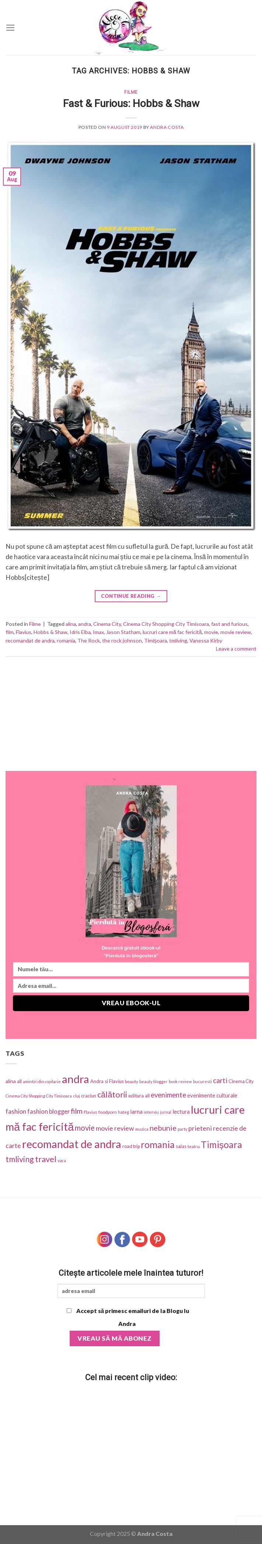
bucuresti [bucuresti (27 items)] (202, 1081)
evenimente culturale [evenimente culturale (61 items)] (212, 1095)
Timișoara (155, 640)
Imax (98, 632)
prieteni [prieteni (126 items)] (200, 1128)
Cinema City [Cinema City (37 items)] (241, 1081)
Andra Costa (167, 127)
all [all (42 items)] (19, 1081)
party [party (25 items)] (182, 1129)
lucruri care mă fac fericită (172, 632)
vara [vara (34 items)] (61, 1160)
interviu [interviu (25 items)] (151, 1112)
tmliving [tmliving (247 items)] (20, 1159)
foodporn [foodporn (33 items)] (107, 1112)
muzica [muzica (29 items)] (142, 1129)
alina (71, 624)
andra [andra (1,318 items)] (75, 1078)
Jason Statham (123, 632)
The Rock (88, 640)
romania (66, 640)
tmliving (178, 640)
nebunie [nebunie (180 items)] (163, 1127)
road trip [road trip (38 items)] (131, 1146)
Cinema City (107, 624)
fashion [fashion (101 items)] (16, 1111)
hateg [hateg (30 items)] (123, 1112)
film (10, 632)
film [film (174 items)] (77, 1111)
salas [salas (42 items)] (181, 1146)
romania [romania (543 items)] (158, 1144)
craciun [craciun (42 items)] (88, 1096)
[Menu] (10, 27)
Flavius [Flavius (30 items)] (90, 1112)
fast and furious (229, 624)
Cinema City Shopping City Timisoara (166, 624)
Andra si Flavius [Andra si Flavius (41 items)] (107, 1081)
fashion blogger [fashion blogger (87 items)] (48, 1111)
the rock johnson (122, 640)
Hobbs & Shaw (50, 632)
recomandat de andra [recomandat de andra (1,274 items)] (71, 1143)
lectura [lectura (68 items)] (181, 1111)
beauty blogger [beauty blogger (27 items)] (153, 1081)
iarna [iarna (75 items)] (136, 1111)
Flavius (23, 632)
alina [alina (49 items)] (11, 1081)
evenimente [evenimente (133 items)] (168, 1095)
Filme (131, 92)
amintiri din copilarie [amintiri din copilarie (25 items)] (42, 1081)
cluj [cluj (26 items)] (76, 1095)
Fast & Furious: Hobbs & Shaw (131, 103)
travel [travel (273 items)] (45, 1159)
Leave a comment (236, 648)
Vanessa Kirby (205, 640)
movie (211, 632)
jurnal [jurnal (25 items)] (165, 1112)
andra (84, 624)
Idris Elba (80, 632)
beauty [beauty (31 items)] (131, 1081)
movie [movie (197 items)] (85, 1127)
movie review (235, 632)
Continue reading (131, 596)
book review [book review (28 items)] (180, 1081)
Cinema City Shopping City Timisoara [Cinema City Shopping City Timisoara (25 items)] (39, 1095)
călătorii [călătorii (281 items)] (112, 1094)
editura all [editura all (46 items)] (139, 1096)
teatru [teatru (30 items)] (194, 1146)
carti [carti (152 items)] (220, 1080)
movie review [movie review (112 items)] (115, 1128)
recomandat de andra (30, 640)
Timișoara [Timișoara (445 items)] (221, 1144)
